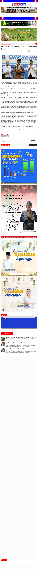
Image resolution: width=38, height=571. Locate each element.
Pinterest (8, 136)
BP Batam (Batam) (6, 44)
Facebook (2, 136)
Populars (7, 333)
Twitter (4, 136)
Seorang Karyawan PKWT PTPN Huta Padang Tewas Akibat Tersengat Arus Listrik (21, 337)
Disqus (35, 144)
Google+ (6, 136)
